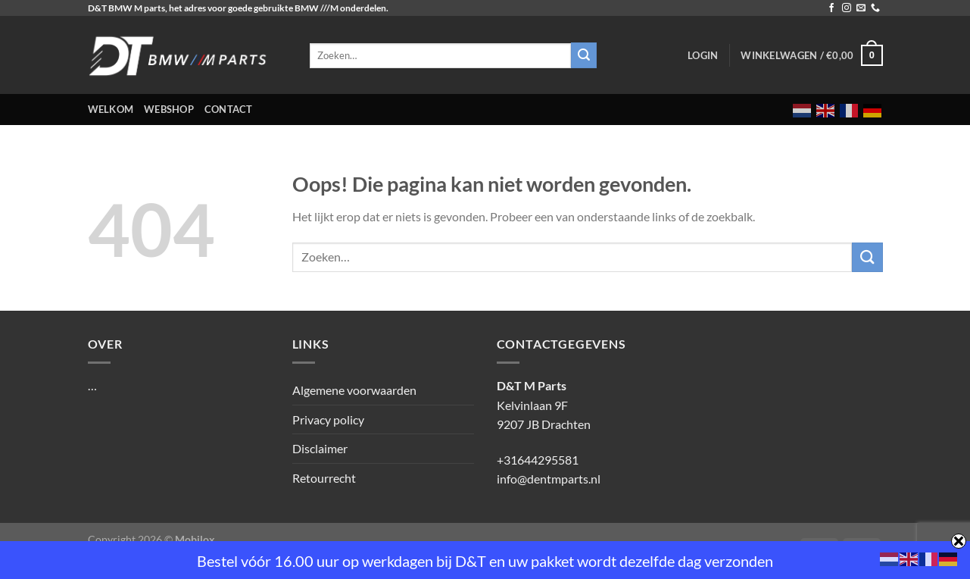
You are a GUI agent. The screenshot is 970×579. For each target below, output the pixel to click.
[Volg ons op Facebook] (831, 8)
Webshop (169, 109)
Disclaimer (320, 448)
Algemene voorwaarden (354, 390)
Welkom (111, 109)
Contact (228, 109)
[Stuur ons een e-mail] (861, 8)
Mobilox (195, 539)
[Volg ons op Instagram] (846, 8)
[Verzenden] (867, 257)
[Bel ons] (875, 8)
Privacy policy (328, 419)
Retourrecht (324, 478)
